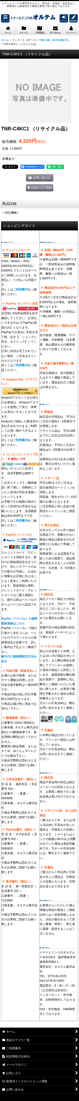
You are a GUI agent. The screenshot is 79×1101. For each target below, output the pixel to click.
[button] (5, 18)
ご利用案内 (20, 289)
